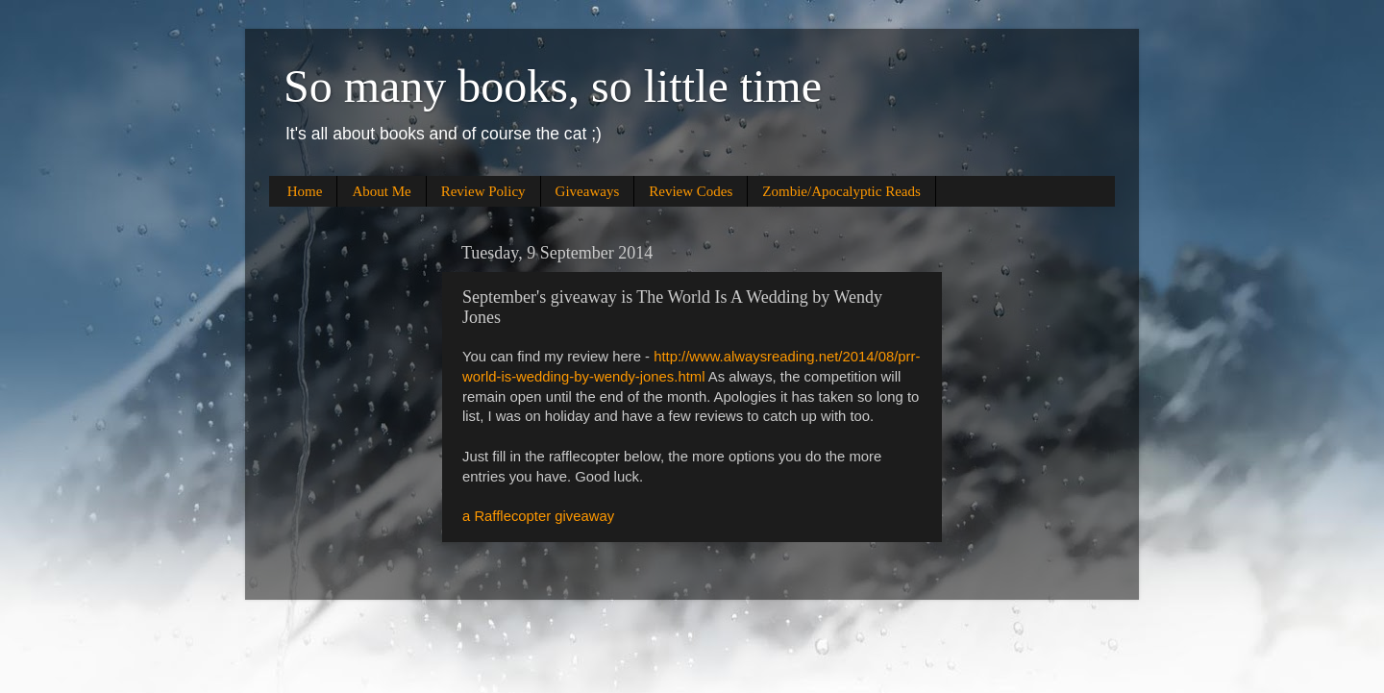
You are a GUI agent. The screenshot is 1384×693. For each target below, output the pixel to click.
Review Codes (690, 191)
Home (305, 191)
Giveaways (588, 191)
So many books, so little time (553, 86)
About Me (381, 191)
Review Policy (483, 191)
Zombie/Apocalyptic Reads (841, 191)
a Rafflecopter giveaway (538, 516)
